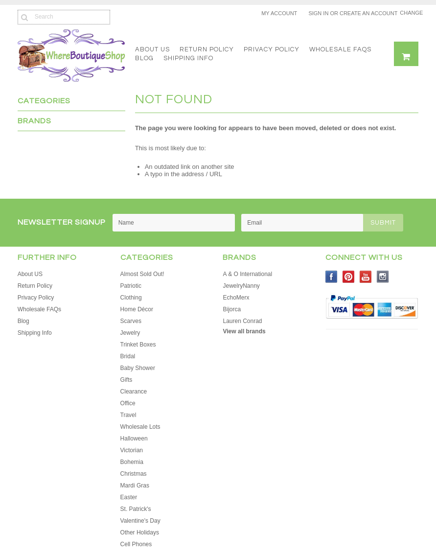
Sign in (318, 13)
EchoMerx (236, 297)
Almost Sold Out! (142, 274)
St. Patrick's (135, 509)
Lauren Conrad (242, 321)
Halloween (134, 438)
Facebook (331, 277)
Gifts (126, 379)
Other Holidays (139, 532)
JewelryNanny (241, 285)
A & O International (247, 274)
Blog (144, 58)
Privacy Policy (271, 49)
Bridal (128, 356)
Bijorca (232, 309)
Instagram (383, 277)
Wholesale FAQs (340, 49)
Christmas (133, 473)
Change (409, 13)
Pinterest (349, 277)
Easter (129, 497)
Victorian (131, 450)
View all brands (244, 331)
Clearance (133, 391)
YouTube (366, 277)
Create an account (368, 13)
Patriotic (130, 285)
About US (152, 49)
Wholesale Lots (140, 426)
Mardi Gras (134, 485)
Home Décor (136, 309)
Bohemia (131, 462)
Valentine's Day (140, 520)
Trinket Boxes (138, 344)
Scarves (130, 321)
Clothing (131, 297)
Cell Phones (136, 544)
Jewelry (130, 332)
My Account (279, 13)
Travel (128, 415)
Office (128, 403)
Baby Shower (137, 368)
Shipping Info (188, 58)
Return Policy (207, 49)
